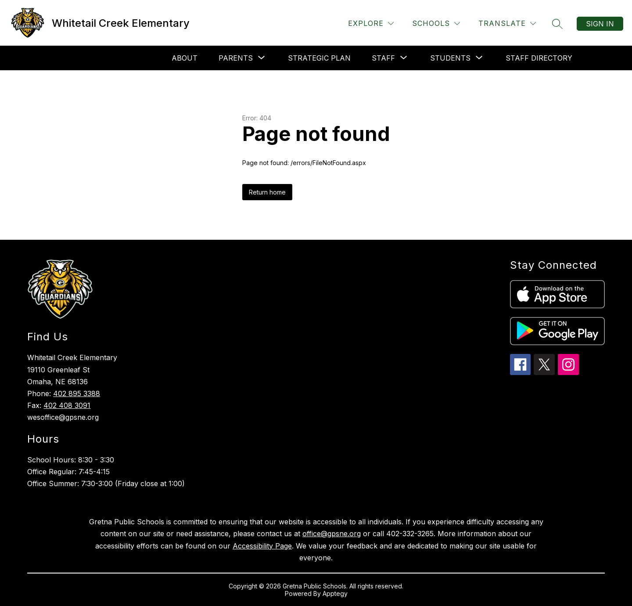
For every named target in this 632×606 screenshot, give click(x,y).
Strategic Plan (319, 58)
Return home (267, 192)
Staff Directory (539, 58)
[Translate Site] (507, 23)
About (185, 58)
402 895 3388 (76, 393)
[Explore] (371, 23)
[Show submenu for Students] (450, 58)
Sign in (600, 23)
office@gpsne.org (331, 533)
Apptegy (335, 593)
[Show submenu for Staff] (383, 58)
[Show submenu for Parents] (236, 58)
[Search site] (557, 23)
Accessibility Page (262, 545)
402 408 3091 (66, 405)
